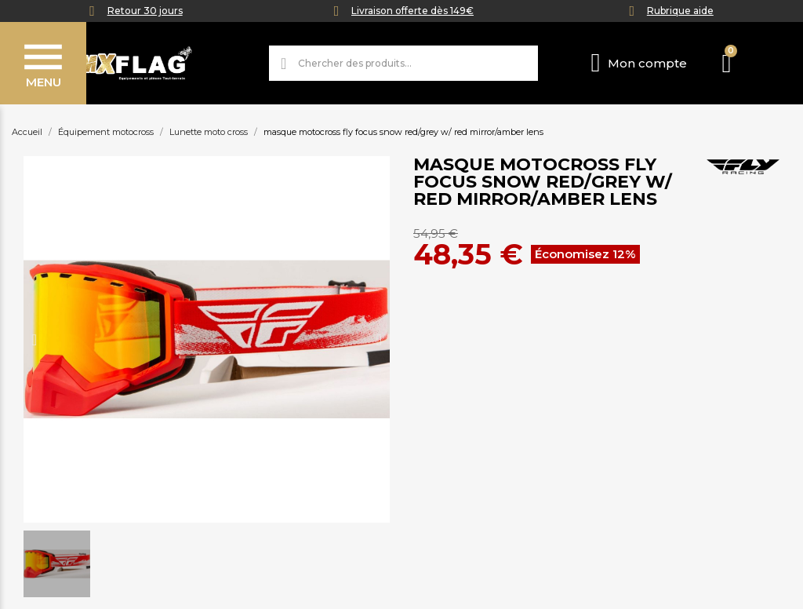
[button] (34, 340)
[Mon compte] (638, 63)
